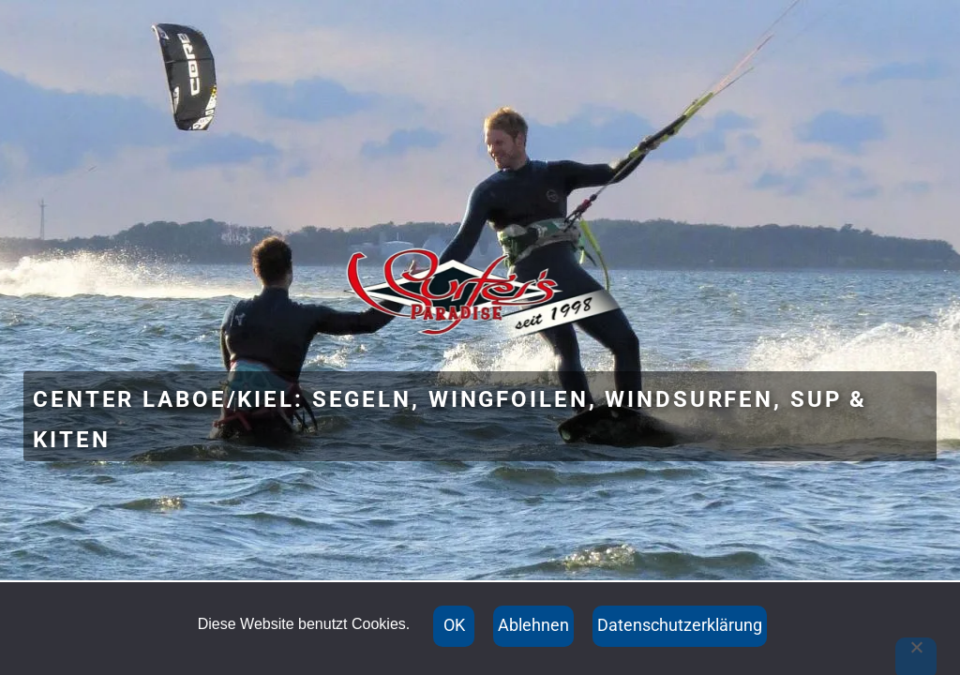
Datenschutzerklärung (679, 625)
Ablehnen (533, 625)
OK (454, 625)
